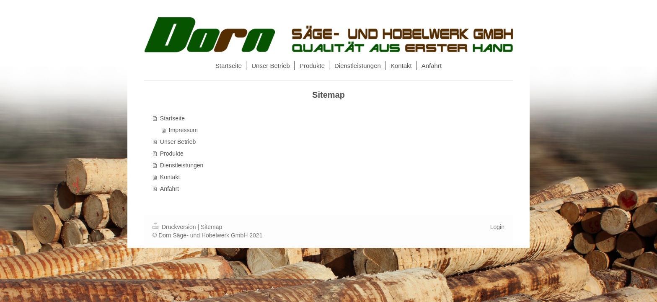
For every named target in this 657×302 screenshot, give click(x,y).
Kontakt (170, 177)
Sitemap (211, 227)
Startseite (172, 118)
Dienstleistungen (182, 165)
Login (497, 227)
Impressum (183, 130)
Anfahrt (169, 188)
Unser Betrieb (178, 141)
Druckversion (175, 227)
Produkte (172, 153)
